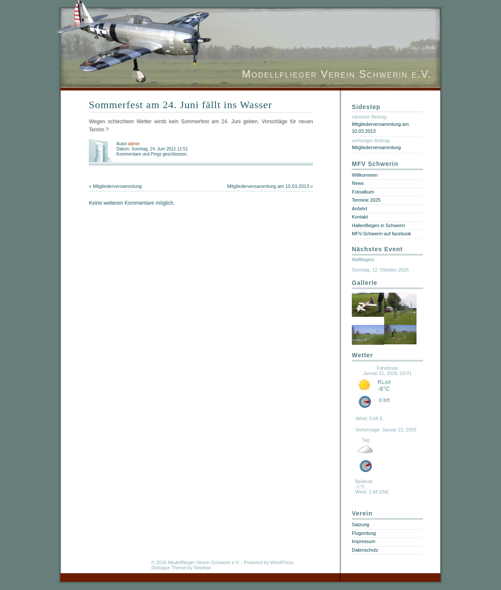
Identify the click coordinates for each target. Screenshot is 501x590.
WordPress (282, 562)
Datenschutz (365, 550)
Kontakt (360, 216)
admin (134, 143)
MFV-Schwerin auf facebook (381, 233)
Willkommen (365, 175)
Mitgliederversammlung (117, 186)
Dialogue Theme (168, 567)
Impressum (363, 541)
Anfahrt (359, 208)
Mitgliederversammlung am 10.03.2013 (268, 186)
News (358, 183)
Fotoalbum (363, 191)
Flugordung (364, 533)
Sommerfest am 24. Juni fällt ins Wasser (180, 104)
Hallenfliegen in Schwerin (378, 225)
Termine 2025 (366, 200)
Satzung (360, 524)
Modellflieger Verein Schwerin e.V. (337, 74)
